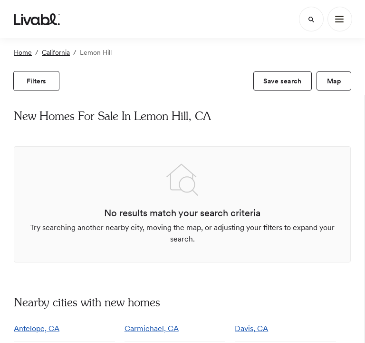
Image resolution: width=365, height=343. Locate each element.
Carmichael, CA (152, 328)
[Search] (311, 19)
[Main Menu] (340, 19)
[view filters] (36, 81)
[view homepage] (37, 19)
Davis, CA (251, 328)
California (56, 52)
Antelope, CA (36, 328)
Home (23, 52)
